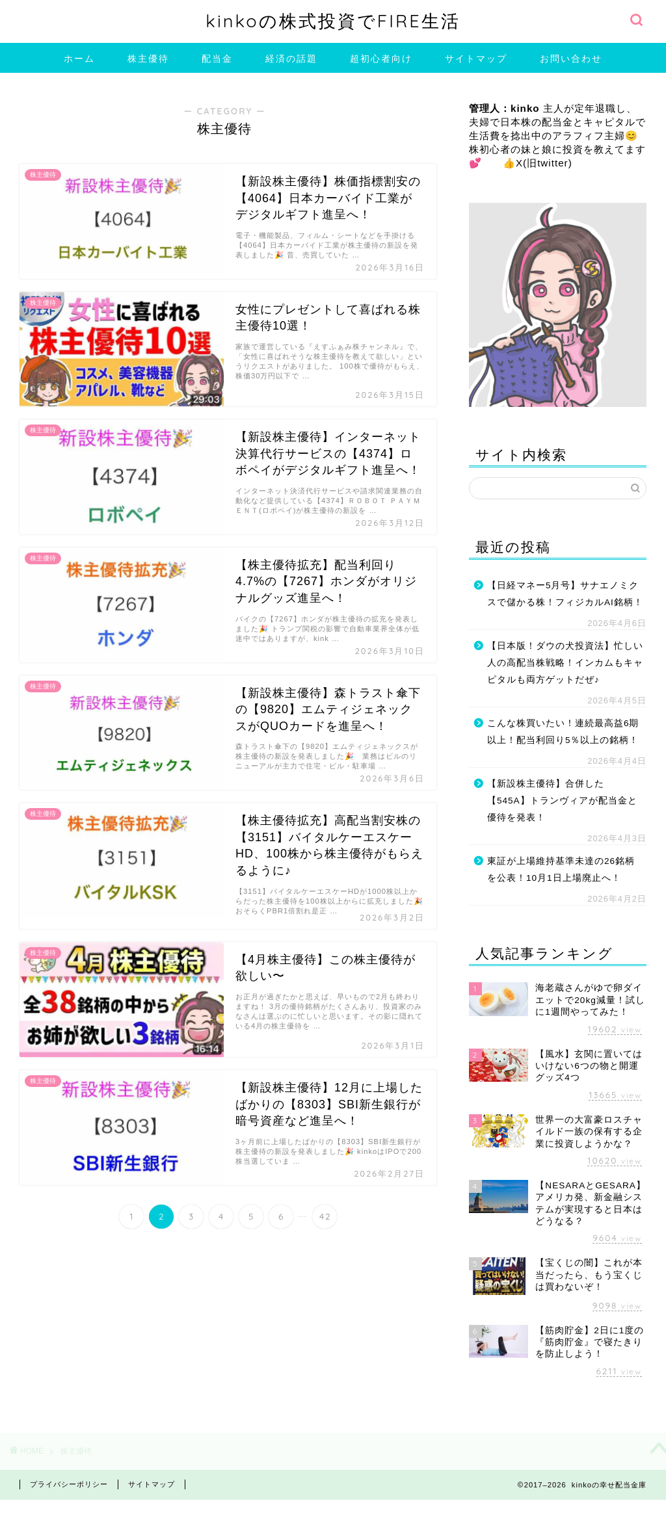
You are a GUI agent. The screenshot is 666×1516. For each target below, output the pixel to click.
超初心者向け (381, 58)
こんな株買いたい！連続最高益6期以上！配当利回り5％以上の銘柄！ (563, 731)
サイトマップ (476, 58)
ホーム (79, 58)
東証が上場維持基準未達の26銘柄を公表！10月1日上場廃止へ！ (561, 869)
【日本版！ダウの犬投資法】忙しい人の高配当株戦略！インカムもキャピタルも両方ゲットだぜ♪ (565, 662)
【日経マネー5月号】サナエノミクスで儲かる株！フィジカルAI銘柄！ (565, 594)
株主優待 (148, 58)
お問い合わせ (571, 58)
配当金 (217, 58)
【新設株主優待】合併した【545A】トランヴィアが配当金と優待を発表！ (562, 800)
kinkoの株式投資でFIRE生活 (333, 21)
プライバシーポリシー (69, 1484)
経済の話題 (291, 58)
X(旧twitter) (544, 162)
